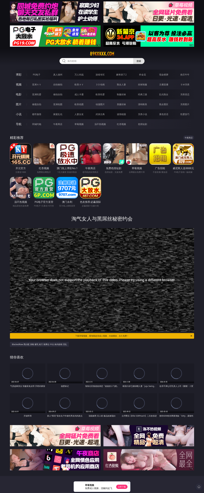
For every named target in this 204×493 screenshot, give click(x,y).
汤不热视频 (100, 124)
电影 (19, 94)
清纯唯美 (142, 104)
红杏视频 (121, 124)
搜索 (139, 61)
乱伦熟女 (163, 94)
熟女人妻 (121, 84)
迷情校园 (121, 114)
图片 (19, 104)
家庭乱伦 (57, 114)
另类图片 (184, 104)
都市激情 (36, 114)
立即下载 (122, 486)
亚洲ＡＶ (36, 84)
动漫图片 (100, 104)
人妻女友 (79, 114)
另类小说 (142, 114)
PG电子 (36, 74)
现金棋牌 (163, 74)
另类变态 (184, 94)
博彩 (19, 74)
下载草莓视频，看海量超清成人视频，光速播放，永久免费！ (134, 336)
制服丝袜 (121, 94)
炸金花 (142, 74)
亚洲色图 (57, 104)
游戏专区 (100, 74)
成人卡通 (79, 94)
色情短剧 (142, 124)
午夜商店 (57, 124)
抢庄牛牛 (184, 74)
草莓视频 (79, 124)
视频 (19, 84)
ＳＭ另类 (184, 84)
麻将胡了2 (121, 74)
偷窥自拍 (36, 104)
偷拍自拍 (57, 94)
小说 (19, 114)
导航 (19, 124)
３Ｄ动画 (100, 84)
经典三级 (142, 94)
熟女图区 (163, 104)
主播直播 (163, 84)
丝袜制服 (142, 84)
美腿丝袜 (121, 104)
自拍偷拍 (57, 84)
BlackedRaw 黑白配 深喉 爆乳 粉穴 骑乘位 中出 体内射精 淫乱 (39, 344)
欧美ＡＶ (79, 84)
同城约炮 (36, 124)
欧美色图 (79, 104)
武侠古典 (100, 114)
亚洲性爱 (36, 94)
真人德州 (57, 74)
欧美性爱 (100, 94)
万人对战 (79, 74)
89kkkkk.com (102, 54)
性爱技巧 (184, 114)
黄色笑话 (163, 114)
